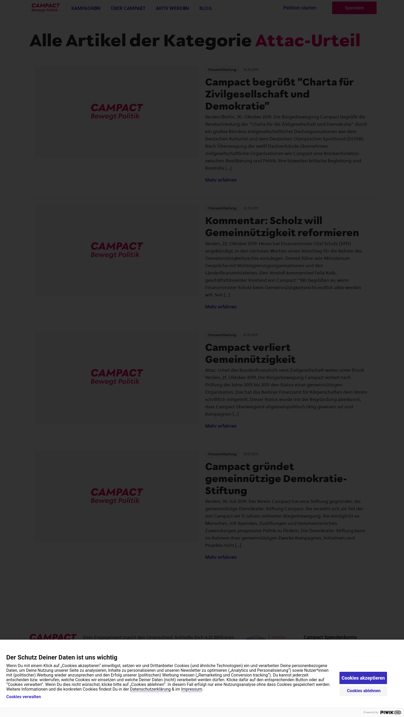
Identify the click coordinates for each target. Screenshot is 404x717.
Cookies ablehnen (364, 690)
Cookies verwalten (23, 697)
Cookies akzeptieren (363, 678)
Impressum (191, 689)
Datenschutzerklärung (150, 689)
